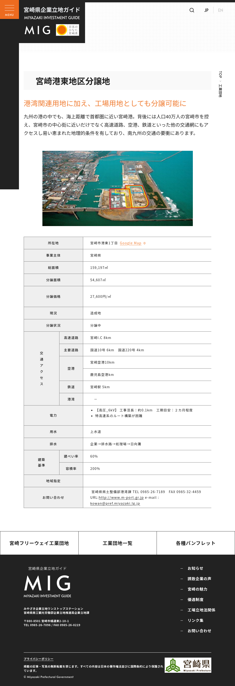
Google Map (130, 243)
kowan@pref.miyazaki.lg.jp (115, 503)
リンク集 (195, 620)
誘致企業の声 (200, 578)
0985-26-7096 (40, 625)
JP (206, 10)
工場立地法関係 (202, 610)
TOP (220, 74)
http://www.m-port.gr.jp (121, 497)
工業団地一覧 (117, 542)
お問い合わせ (200, 630)
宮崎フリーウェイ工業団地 (39, 542)
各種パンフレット (196, 542)
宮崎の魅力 (198, 589)
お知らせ (195, 568)
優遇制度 (195, 599)
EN (220, 10)
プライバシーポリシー (39, 659)
